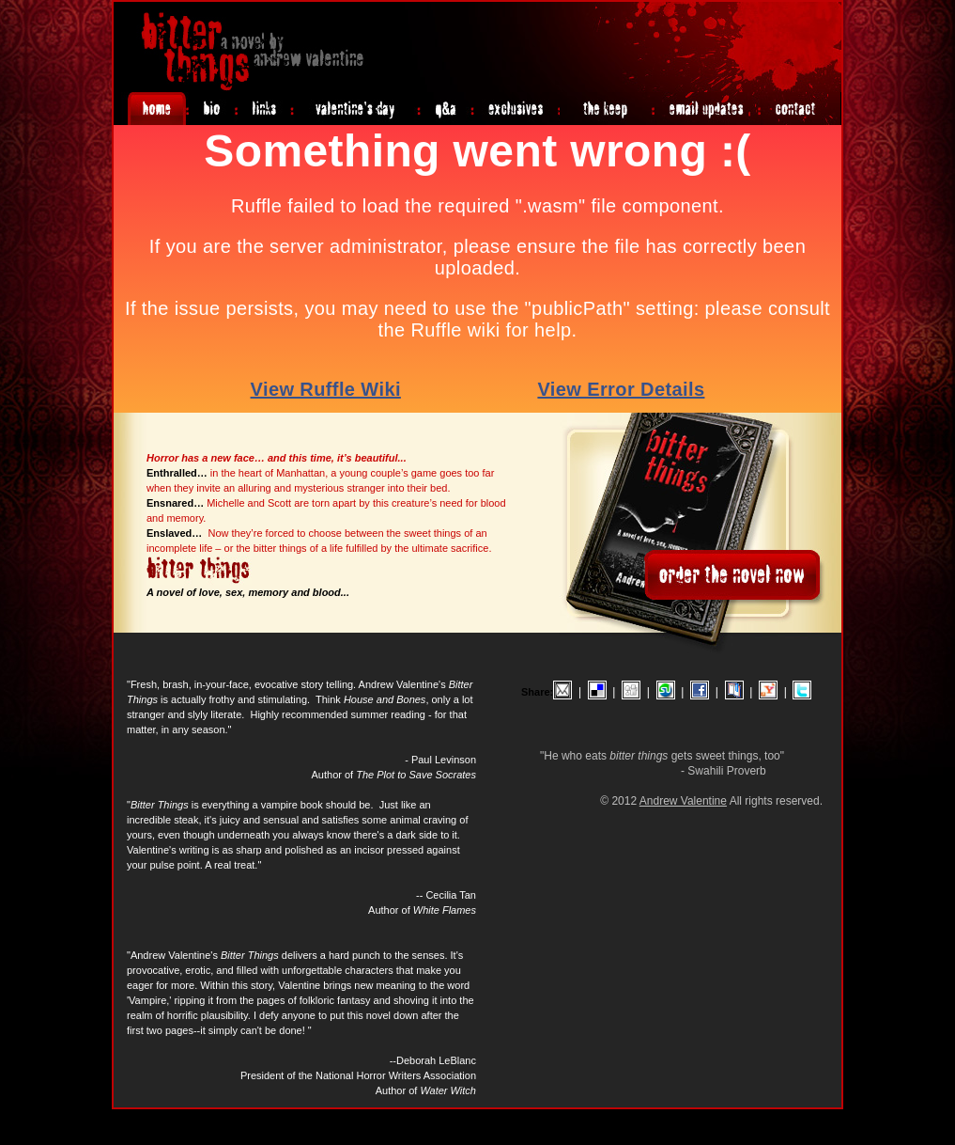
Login (827, 1117)
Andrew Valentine (683, 801)
